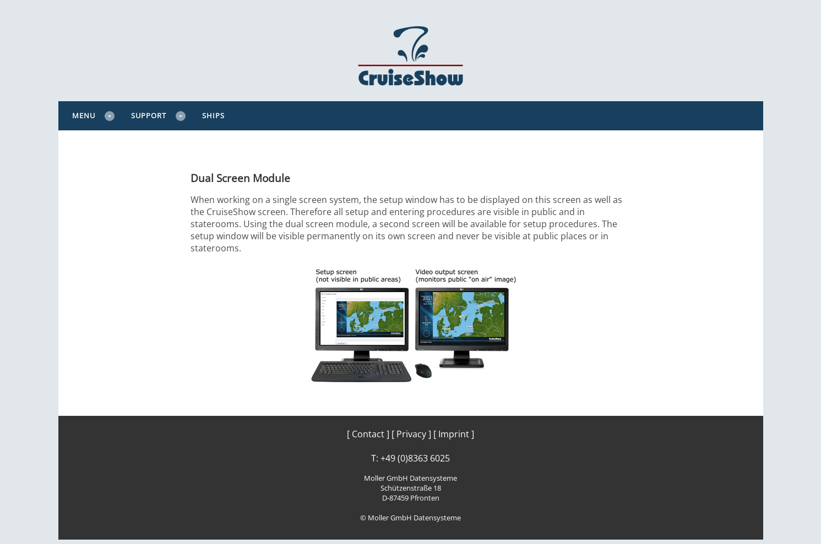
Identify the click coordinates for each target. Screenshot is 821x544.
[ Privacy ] (411, 434)
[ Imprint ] (453, 434)
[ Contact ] (368, 434)
